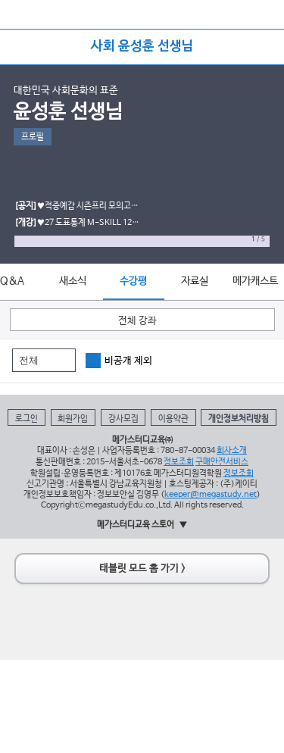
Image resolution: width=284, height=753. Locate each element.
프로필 (32, 137)
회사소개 (232, 450)
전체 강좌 (137, 321)
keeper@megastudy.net (210, 494)
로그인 (26, 418)
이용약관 (173, 418)
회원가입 (73, 418)
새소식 (72, 281)
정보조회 (179, 462)
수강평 (133, 281)
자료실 (194, 281)
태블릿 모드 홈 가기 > (142, 568)
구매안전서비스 (221, 462)
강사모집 (123, 418)
